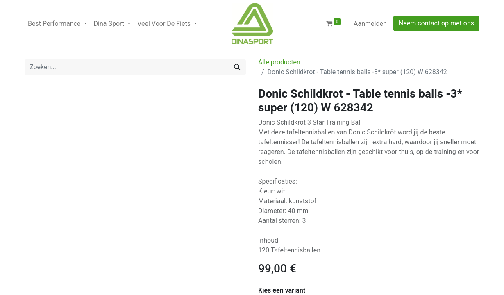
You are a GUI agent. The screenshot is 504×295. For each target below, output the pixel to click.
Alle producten (279, 62)
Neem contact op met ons (436, 23)
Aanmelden (370, 23)
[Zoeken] (237, 67)
